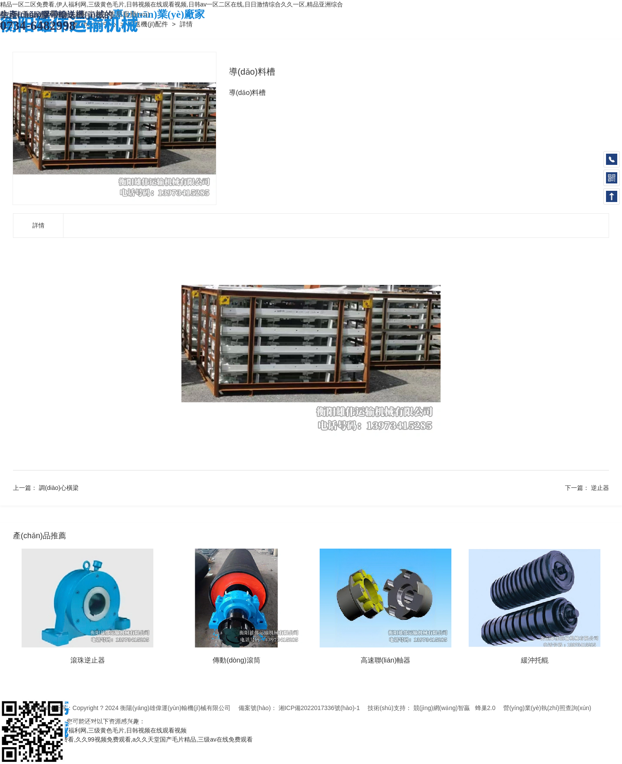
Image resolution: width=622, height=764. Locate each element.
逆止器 (600, 487)
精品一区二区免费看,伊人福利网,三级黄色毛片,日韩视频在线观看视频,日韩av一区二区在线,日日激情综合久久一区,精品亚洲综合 (171, 4)
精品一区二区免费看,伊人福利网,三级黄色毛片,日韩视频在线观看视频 (93, 730)
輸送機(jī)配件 (149, 24)
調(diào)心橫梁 (59, 487)
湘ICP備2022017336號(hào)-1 (319, 707)
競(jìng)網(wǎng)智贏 (441, 707)
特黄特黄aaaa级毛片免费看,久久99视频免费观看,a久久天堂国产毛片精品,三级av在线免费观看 (126, 739)
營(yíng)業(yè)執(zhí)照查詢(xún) (547, 707)
